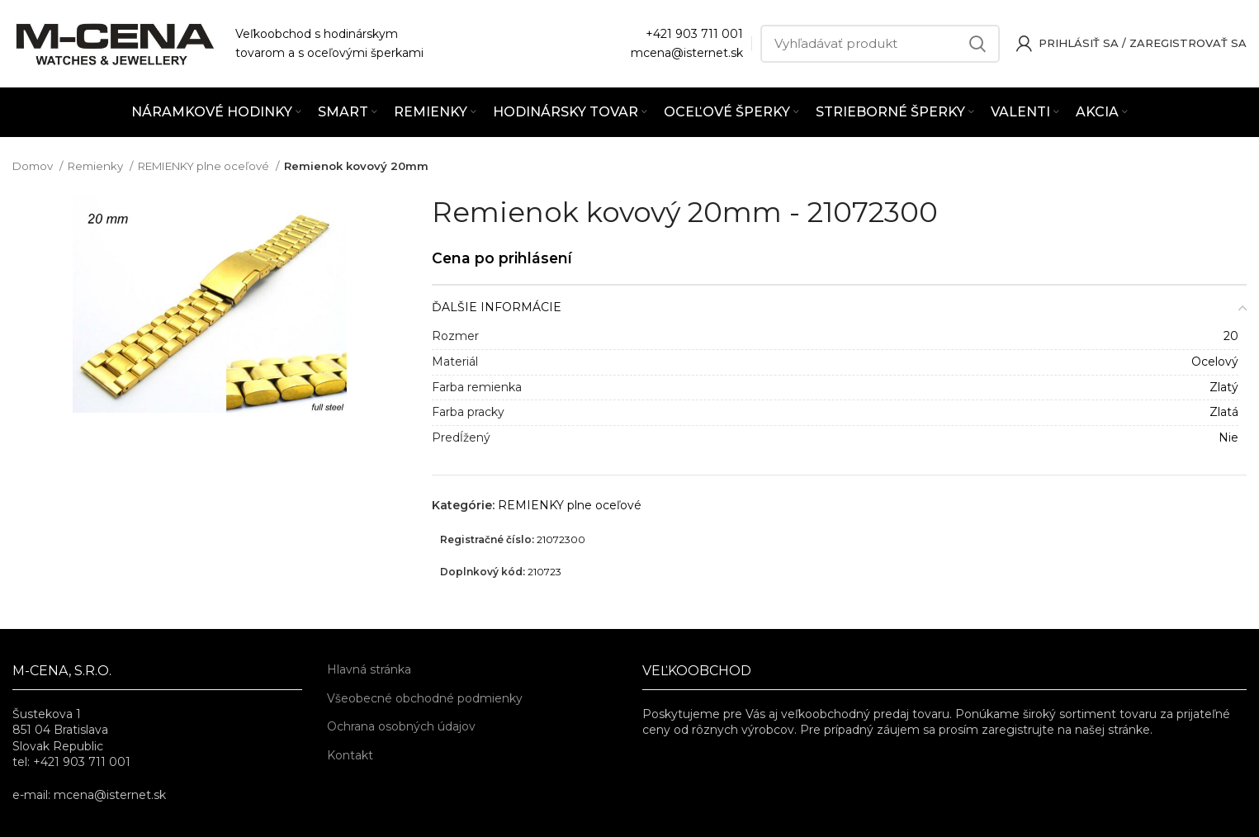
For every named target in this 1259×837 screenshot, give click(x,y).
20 (1231, 336)
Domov (33, 166)
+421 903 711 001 (694, 33)
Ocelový (1214, 361)
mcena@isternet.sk (687, 52)
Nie (1228, 437)
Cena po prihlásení (502, 258)
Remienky (96, 166)
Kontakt (350, 755)
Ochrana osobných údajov (401, 726)
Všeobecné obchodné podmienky (425, 698)
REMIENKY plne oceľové (205, 166)
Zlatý (1223, 387)
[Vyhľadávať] (880, 44)
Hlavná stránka (369, 669)
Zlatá (1223, 411)
